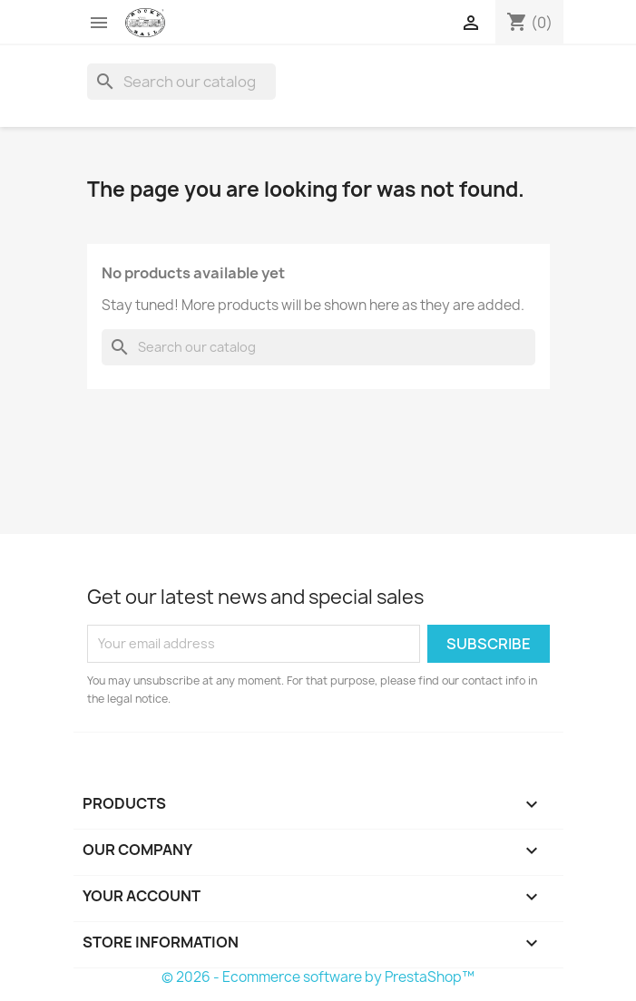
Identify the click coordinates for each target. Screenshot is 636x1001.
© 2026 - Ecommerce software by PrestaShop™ (318, 976)
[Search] (181, 81)
